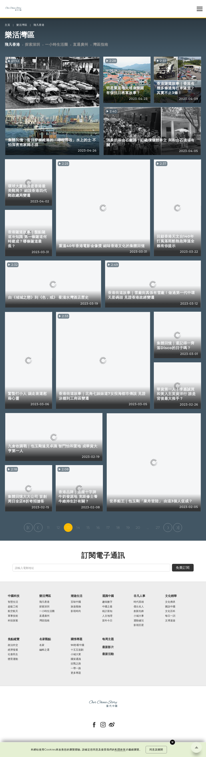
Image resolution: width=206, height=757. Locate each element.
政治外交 (13, 645)
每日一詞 (170, 615)
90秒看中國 (77, 645)
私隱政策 (120, 749)
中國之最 (107, 606)
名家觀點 (45, 639)
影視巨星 (139, 625)
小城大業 (76, 654)
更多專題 (76, 672)
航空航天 (13, 611)
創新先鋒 (139, 611)
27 (158, 527)
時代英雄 (139, 602)
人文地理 (107, 615)
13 (68, 527)
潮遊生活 (76, 596)
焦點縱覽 (13, 639)
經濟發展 (13, 649)
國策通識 (76, 659)
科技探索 (13, 620)
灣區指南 (100, 44)
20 (138, 527)
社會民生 (13, 654)
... (148, 527)
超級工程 (13, 606)
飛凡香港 (38, 25)
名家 (41, 645)
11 (48, 527)
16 (98, 527)
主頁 (7, 25)
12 (58, 527)
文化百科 (170, 611)
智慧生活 (13, 602)
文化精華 (171, 596)
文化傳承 (170, 602)
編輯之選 (44, 649)
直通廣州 (80, 44)
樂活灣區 (21, 25)
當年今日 (107, 620)
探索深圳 (32, 44)
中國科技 (13, 596)
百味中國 (76, 602)
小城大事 (139, 615)
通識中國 (108, 596)
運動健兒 (139, 620)
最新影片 (108, 647)
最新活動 (108, 654)
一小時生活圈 (56, 44)
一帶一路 (76, 668)
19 (127, 527)
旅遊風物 (76, 606)
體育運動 (13, 659)
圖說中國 (170, 606)
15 (88, 527)
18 (118, 527)
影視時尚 (76, 611)
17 (108, 527)
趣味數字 (107, 602)
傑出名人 (139, 606)
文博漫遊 (170, 620)
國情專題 (76, 639)
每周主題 (108, 639)
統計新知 (107, 611)
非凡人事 (139, 596)
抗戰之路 (76, 663)
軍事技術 (13, 615)
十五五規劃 (77, 649)
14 (78, 527)
